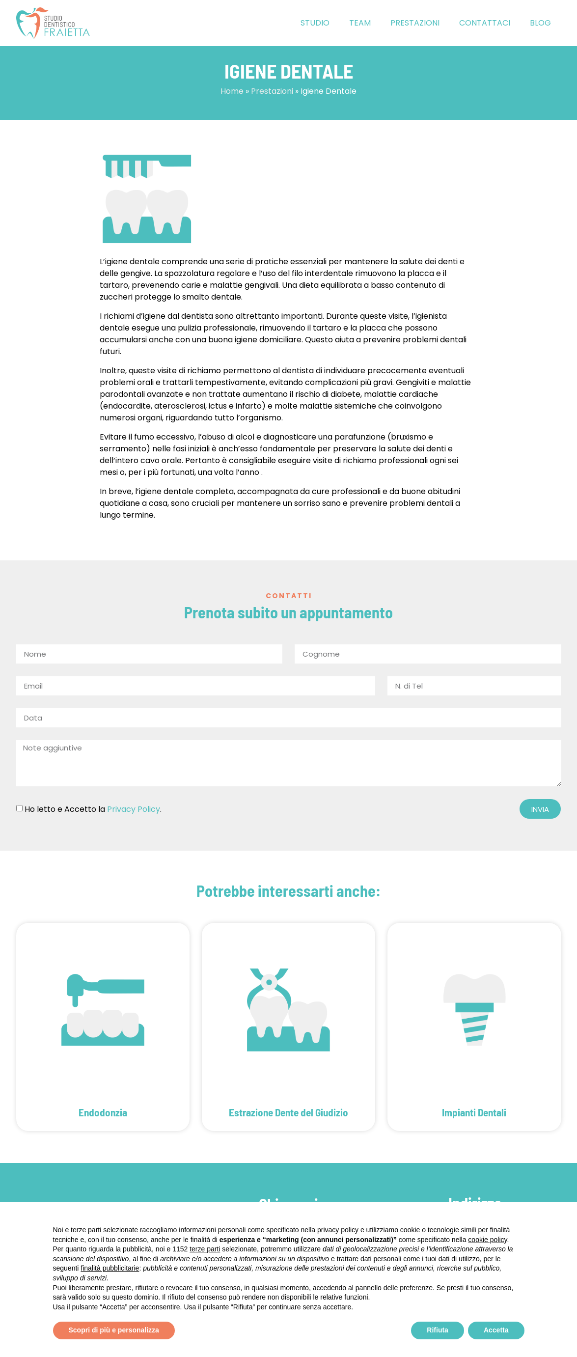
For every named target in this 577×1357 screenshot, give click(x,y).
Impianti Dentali (474, 1112)
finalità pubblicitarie (110, 1268)
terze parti (205, 1249)
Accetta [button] (496, 1330)
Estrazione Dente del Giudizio (288, 1112)
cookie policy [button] (487, 1240)
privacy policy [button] (337, 1230)
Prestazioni (415, 22)
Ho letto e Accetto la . (93, 809)
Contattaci (484, 22)
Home (232, 91)
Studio (315, 22)
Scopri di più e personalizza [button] (114, 1330)
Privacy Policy (133, 809)
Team (360, 22)
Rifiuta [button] (437, 1330)
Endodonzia (103, 1112)
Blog (540, 22)
